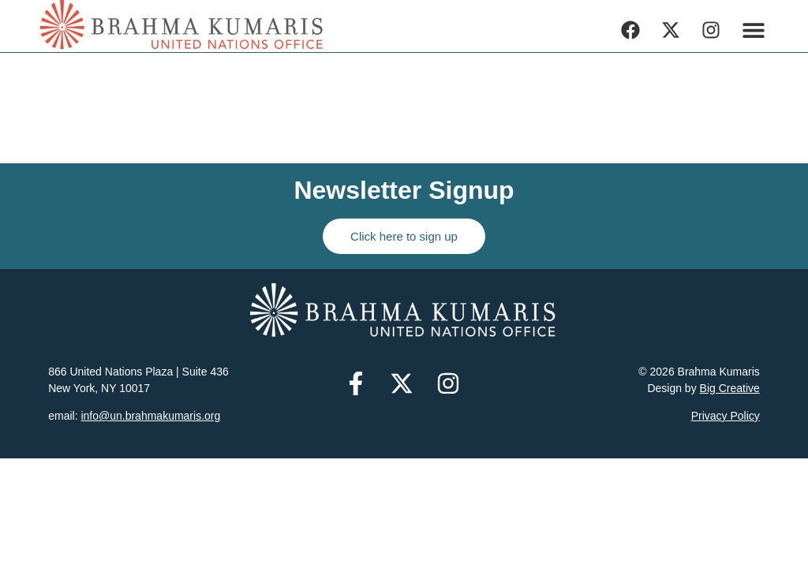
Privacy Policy (725, 415)
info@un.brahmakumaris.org (150, 415)
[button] (754, 29)
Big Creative (730, 388)
